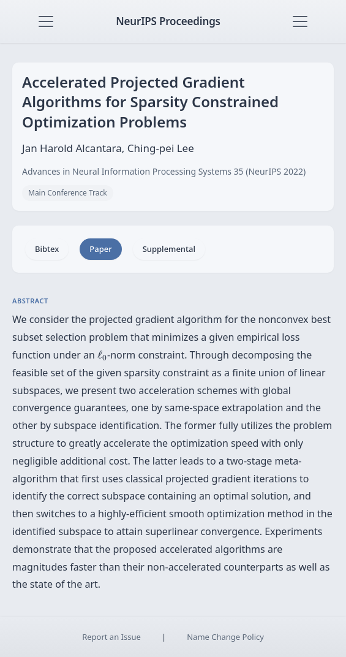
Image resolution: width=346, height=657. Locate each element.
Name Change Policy (225, 636)
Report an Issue (111, 636)
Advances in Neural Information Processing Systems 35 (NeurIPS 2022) (164, 171)
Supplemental (169, 248)
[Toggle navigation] (46, 21)
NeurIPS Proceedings (168, 21)
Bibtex (47, 248)
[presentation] (102, 355)
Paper (100, 248)
